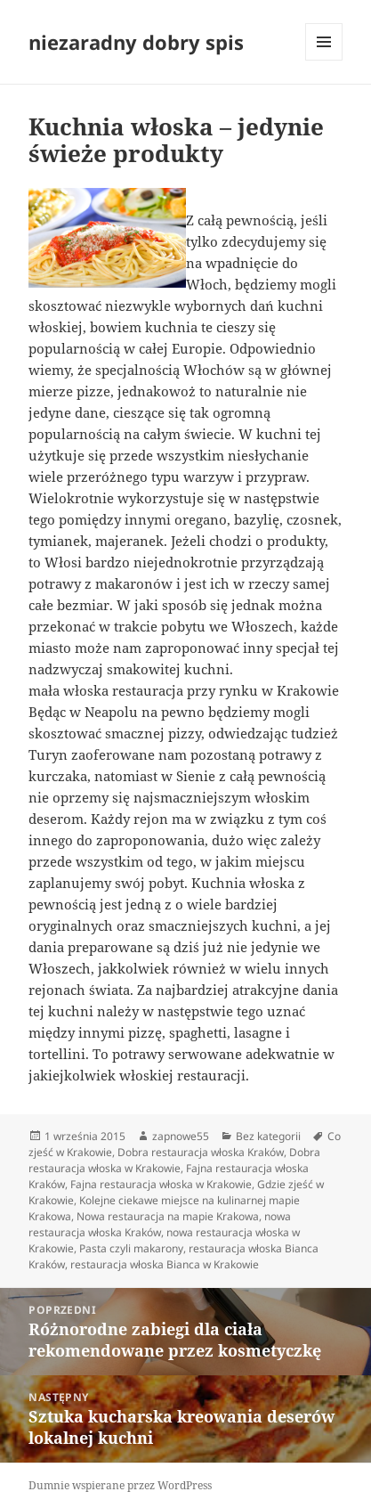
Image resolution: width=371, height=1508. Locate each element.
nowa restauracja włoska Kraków (159, 1224)
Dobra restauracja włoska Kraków (200, 1152)
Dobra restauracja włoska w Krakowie (174, 1160)
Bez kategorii (268, 1136)
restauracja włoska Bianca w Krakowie (164, 1264)
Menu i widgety (324, 60)
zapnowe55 (180, 1136)
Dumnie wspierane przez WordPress (120, 1485)
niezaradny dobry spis (136, 42)
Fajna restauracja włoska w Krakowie (161, 1184)
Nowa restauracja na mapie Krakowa (168, 1216)
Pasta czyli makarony (131, 1248)
